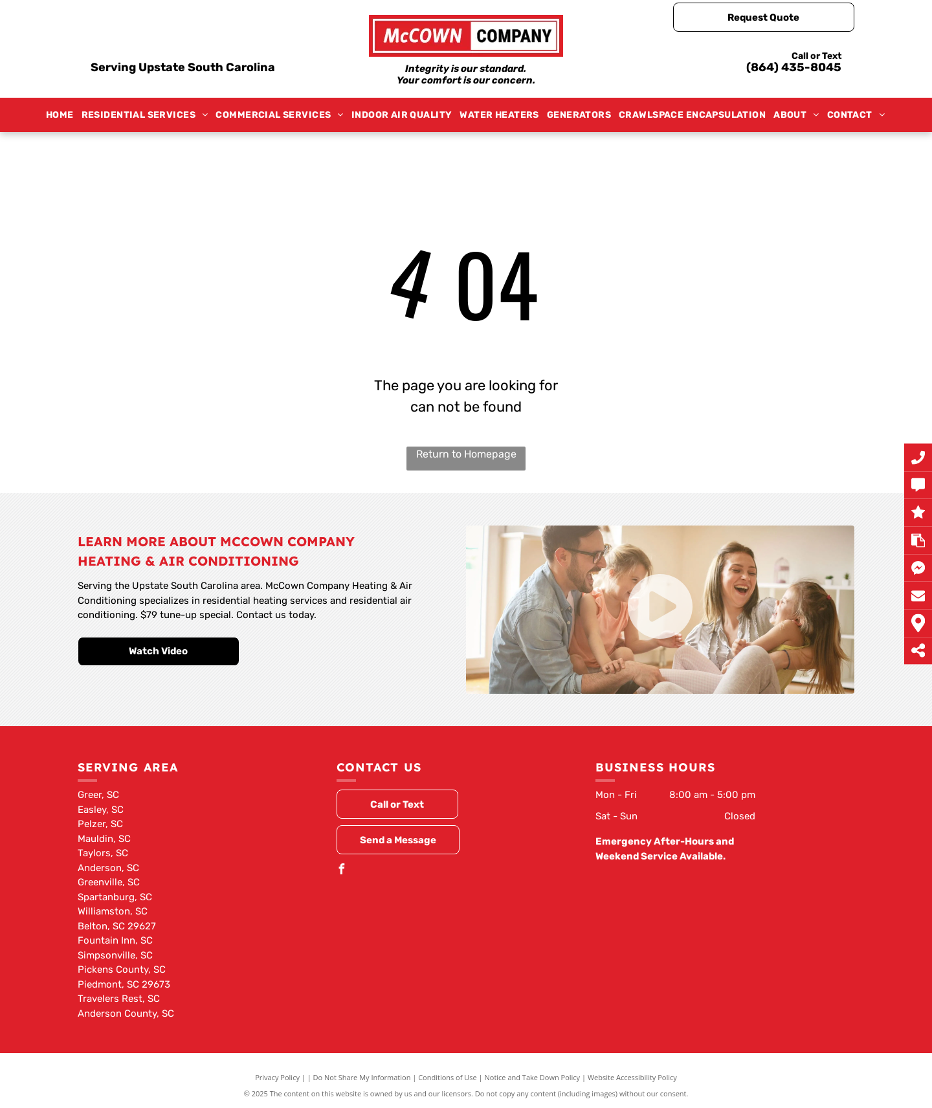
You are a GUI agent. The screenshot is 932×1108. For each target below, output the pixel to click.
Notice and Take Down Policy (533, 1077)
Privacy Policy (277, 1077)
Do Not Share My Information (362, 1077)
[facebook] (341, 871)
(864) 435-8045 (793, 67)
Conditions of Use (447, 1077)
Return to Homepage (466, 454)
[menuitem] (60, 115)
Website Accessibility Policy (632, 1077)
